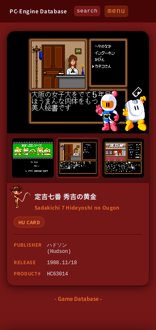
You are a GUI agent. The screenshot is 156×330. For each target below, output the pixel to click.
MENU (116, 11)
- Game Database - (78, 301)
